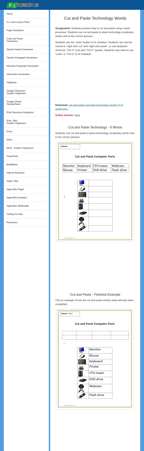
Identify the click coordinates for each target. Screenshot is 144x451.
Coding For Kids (15, 214)
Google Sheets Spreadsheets (14, 102)
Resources (12, 222)
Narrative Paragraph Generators (23, 66)
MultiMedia (12, 164)
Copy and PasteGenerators (15, 39)
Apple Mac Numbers (17, 197)
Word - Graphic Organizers (20, 148)
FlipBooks (11, 82)
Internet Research (15, 173)
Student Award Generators (20, 49)
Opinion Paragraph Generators (22, 57)
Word (9, 140)
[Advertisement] (95, 79)
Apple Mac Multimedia (18, 206)
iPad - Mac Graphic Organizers (16, 121)
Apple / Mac (12, 181)
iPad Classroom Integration (20, 112)
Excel (9, 131)
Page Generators (15, 30)
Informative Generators (18, 74)
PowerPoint (12, 156)
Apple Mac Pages (15, 189)
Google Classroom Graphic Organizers (16, 92)
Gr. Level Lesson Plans (18, 22)
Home (10, 14)
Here (77, 115)
